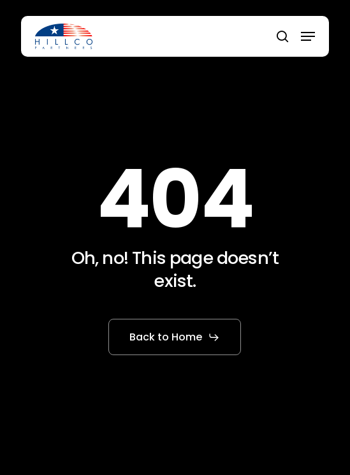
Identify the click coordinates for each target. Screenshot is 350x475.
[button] (308, 36)
